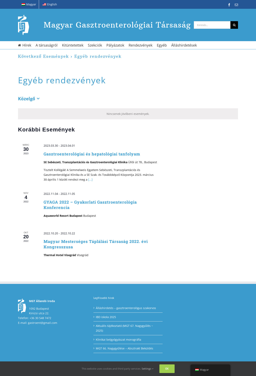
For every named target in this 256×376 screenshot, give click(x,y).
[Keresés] (234, 25)
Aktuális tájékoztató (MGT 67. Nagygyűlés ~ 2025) (124, 328)
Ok (167, 368)
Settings (147, 368)
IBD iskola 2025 (106, 317)
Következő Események (43, 56)
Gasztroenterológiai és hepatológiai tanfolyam (92, 153)
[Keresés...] (212, 25)
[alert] (128, 113)
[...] (90, 179)
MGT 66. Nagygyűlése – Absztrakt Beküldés (124, 348)
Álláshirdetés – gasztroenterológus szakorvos (126, 308)
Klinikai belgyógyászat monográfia (118, 339)
